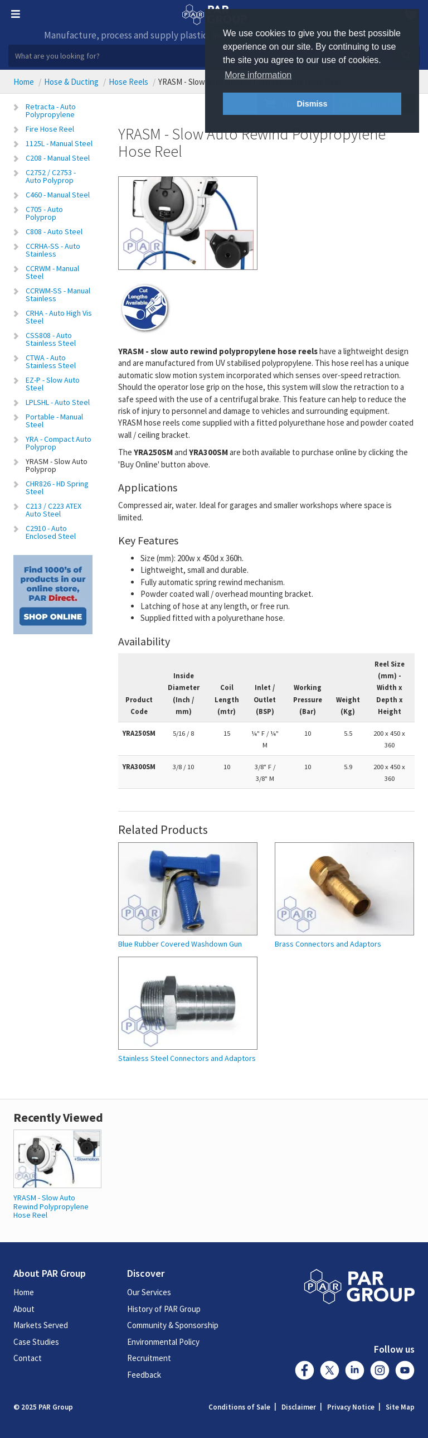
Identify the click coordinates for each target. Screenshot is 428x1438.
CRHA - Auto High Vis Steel (59, 317)
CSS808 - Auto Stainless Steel (51, 339)
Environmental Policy (163, 1341)
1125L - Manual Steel (59, 143)
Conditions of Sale (239, 1407)
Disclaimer (298, 1407)
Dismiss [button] (311, 103)
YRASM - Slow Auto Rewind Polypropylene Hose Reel (51, 1206)
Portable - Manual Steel (54, 421)
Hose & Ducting (71, 81)
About (24, 1309)
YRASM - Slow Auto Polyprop (56, 465)
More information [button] (258, 75)
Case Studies (36, 1341)
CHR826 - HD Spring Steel (57, 487)
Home (23, 81)
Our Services (149, 1292)
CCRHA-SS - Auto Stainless (53, 250)
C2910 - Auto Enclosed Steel (51, 532)
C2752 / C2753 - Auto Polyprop (51, 176)
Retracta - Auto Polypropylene (51, 110)
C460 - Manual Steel (58, 195)
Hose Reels (128, 81)
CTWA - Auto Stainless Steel (51, 361)
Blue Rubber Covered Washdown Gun (180, 944)
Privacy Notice (350, 1407)
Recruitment (149, 1358)
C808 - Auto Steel (54, 231)
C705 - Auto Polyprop (44, 213)
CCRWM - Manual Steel (52, 272)
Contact (27, 1358)
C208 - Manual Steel (58, 158)
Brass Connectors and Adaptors (328, 944)
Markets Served (40, 1325)
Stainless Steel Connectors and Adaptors (187, 1058)
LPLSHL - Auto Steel (58, 402)
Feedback (144, 1374)
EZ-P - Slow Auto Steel (53, 384)
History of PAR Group (164, 1309)
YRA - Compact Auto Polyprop (58, 443)
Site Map (400, 1407)
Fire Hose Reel (50, 129)
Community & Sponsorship (172, 1325)
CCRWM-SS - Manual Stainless (58, 294)
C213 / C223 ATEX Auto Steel (53, 510)
